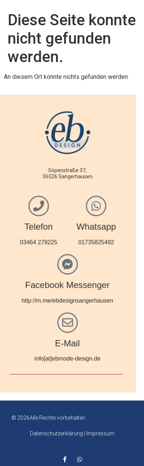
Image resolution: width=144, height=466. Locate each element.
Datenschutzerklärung (56, 433)
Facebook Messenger (50, 283)
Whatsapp (79, 227)
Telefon (22, 227)
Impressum (100, 433)
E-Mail (51, 340)
